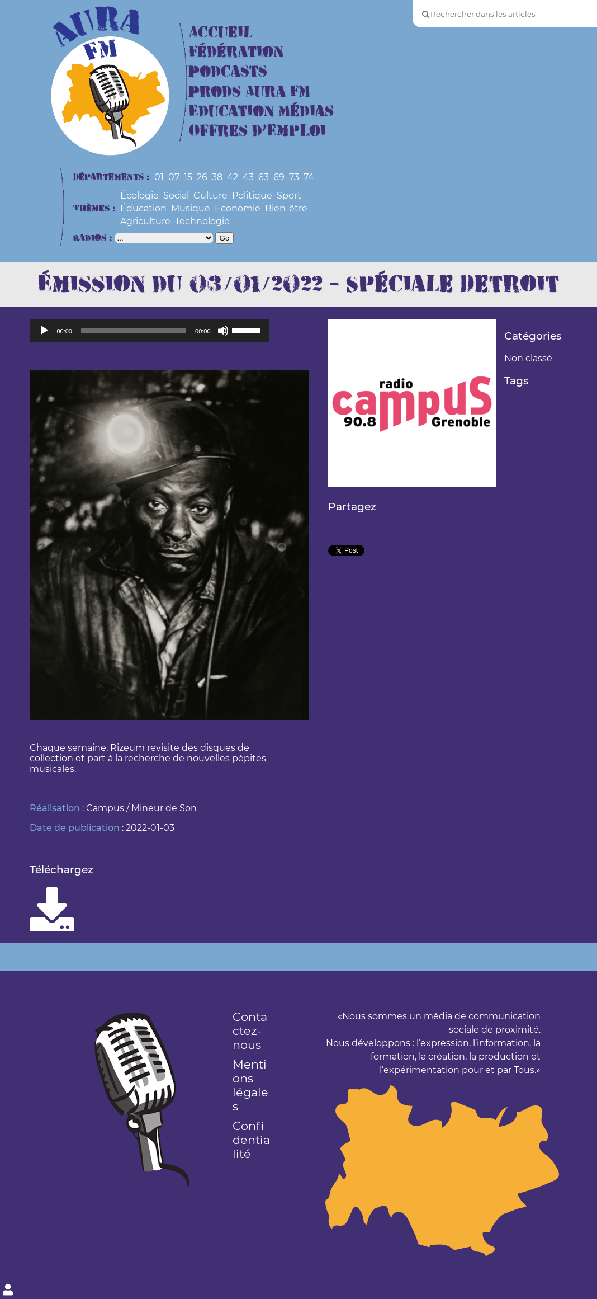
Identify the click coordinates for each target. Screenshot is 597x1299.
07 (173, 177)
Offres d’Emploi (257, 131)
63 (263, 177)
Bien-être (286, 208)
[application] (149, 330)
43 (248, 177)
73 (294, 177)
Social (176, 195)
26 (202, 177)
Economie (237, 208)
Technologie (202, 221)
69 (279, 177)
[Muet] (223, 330)
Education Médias (261, 111)
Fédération (236, 52)
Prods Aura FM (249, 92)
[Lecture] (44, 330)
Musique (190, 208)
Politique (252, 195)
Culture (210, 195)
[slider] (133, 330)
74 (309, 177)
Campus (105, 808)
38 (217, 177)
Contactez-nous (250, 1031)
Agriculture (145, 221)
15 (188, 177)
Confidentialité (251, 1140)
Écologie (139, 195)
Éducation (143, 208)
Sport (289, 195)
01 (159, 177)
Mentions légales (250, 1085)
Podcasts (228, 72)
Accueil (221, 33)
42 (232, 177)
